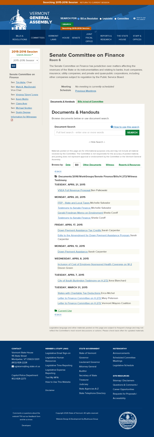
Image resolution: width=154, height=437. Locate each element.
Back (58, 171)
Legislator (107, 18)
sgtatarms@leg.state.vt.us (26, 366)
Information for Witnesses (23, 118)
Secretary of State (88, 375)
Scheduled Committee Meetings (124, 359)
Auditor (83, 371)
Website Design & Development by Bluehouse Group (77, 419)
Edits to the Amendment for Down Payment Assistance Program (94, 235)
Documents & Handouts (62, 101)
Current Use (63, 310)
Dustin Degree (23, 112)
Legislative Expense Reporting (55, 371)
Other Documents (92, 164)
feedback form (34, 416)
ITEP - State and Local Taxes (74, 203)
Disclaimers (128, 380)
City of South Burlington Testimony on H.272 (83, 280)
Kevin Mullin (22, 99)
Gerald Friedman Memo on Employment (81, 212)
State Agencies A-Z (89, 388)
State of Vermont (87, 353)
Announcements (121, 353)
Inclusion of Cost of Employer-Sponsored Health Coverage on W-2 (95, 264)
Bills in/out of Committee (90, 101)
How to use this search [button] (125, 127)
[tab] (62, 101)
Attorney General (87, 366)
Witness (110, 164)
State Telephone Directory (92, 393)
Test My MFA (52, 377)
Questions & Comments (125, 384)
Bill (76, 164)
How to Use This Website (58, 382)
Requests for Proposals (124, 393)
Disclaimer (50, 390)
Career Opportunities (123, 389)
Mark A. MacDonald (25, 86)
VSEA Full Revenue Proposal (74, 190)
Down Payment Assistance (73, 251)
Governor (83, 357)
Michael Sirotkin (24, 108)
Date (68, 164)
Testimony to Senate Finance (74, 208)
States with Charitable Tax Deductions (79, 293)
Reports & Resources (129, 164)
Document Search (97, 127)
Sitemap (117, 380)
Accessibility (119, 398)
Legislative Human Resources (54, 359)
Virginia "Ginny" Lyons (27, 94)
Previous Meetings (85, 91)
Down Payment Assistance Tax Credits (80, 230)
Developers (26, 425)
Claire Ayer (21, 103)
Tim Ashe (20, 82)
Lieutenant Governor (89, 362)
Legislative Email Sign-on (58, 353)
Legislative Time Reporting (58, 365)
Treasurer (84, 379)
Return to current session (94, 2)
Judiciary (83, 384)
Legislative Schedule (123, 365)
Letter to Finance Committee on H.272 (80, 298)
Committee (122, 18)
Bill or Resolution (88, 18)
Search (67, 24)
